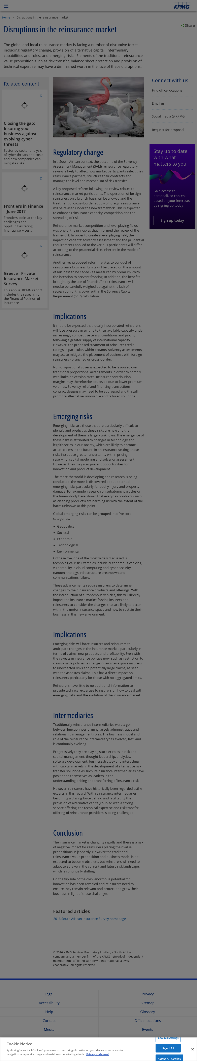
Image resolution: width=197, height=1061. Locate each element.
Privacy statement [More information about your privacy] (97, 1054)
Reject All (168, 1048)
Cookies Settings (168, 1037)
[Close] (192, 1049)
